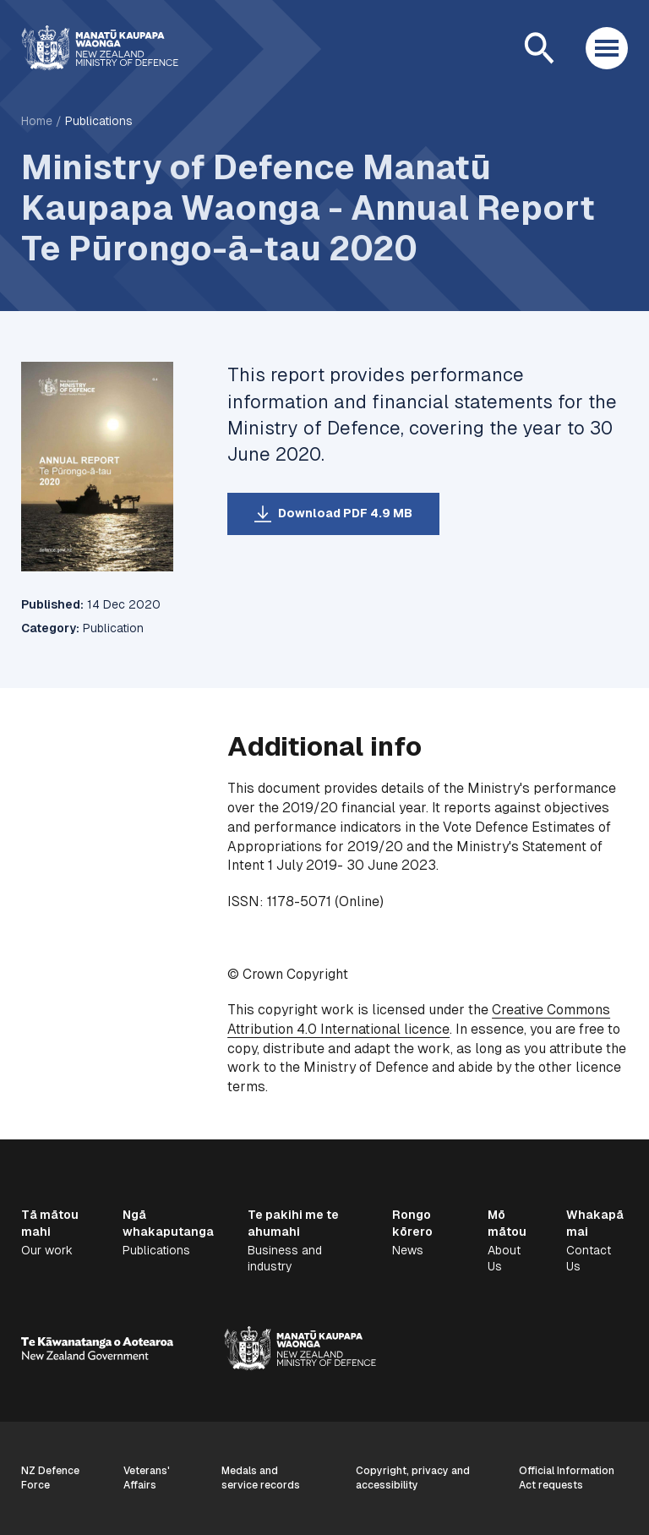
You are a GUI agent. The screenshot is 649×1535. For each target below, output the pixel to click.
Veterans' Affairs (146, 1478)
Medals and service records (260, 1478)
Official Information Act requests (566, 1478)
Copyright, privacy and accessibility (413, 1478)
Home (36, 121)
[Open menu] (607, 48)
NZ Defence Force (50, 1478)
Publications (99, 121)
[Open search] (539, 48)
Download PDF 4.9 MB (345, 513)
